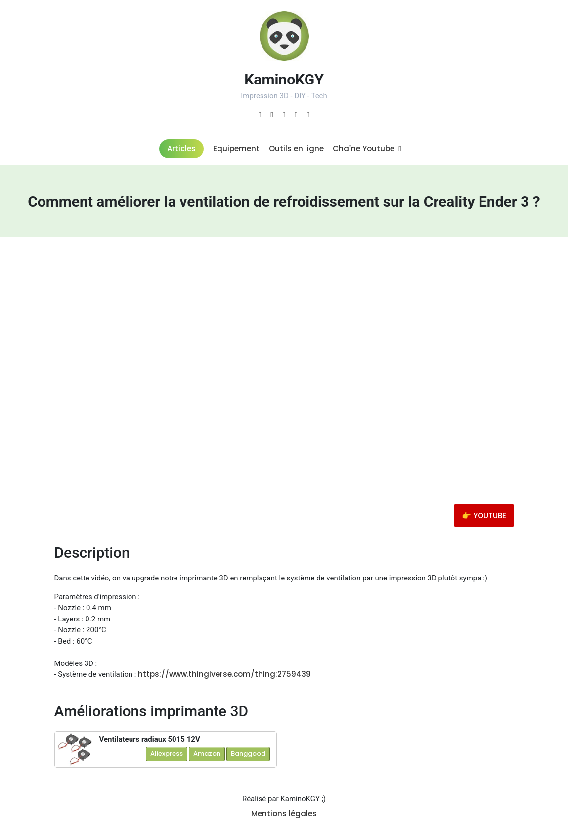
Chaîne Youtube (367, 148)
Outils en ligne (296, 148)
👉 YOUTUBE (484, 515)
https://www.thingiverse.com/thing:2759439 (224, 674)
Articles (181, 148)
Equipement (236, 148)
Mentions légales (284, 813)
